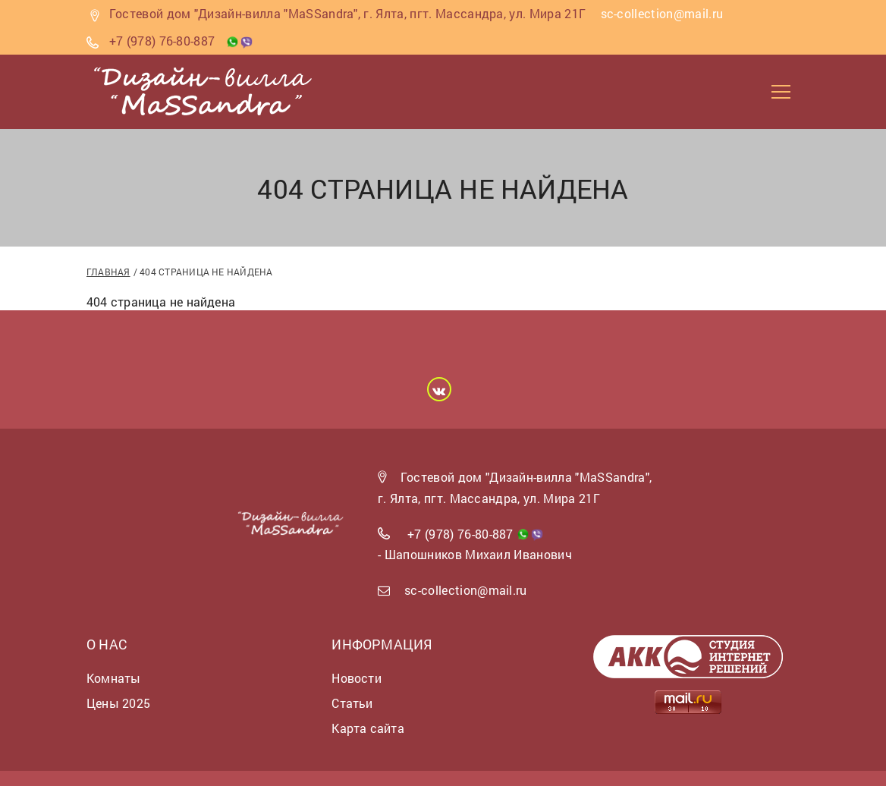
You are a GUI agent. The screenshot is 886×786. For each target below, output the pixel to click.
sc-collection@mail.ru (465, 590)
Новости (356, 678)
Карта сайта (367, 728)
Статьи (351, 703)
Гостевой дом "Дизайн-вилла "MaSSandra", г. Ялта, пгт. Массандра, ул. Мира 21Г (347, 13)
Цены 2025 (118, 703)
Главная (108, 272)
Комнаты (113, 678)
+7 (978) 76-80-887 (162, 41)
